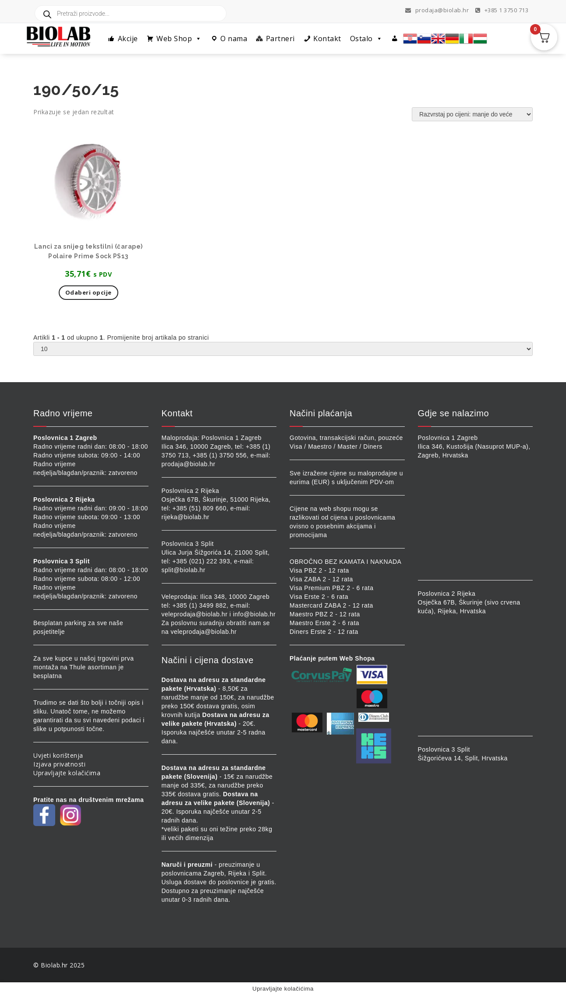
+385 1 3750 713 (502, 10)
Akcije (128, 38)
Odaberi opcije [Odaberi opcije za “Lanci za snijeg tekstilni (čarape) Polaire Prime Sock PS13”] (88, 292)
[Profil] (395, 38)
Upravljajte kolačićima (66, 773)
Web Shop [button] (179, 38)
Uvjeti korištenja (58, 755)
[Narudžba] (472, 114)
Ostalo (366, 38)
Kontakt (327, 38)
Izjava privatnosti (59, 764)
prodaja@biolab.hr (437, 10)
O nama (233, 38)
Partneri (280, 38)
